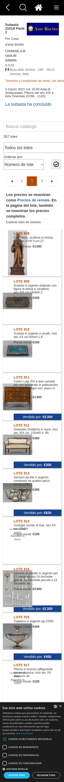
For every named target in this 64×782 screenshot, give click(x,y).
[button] (32, 769)
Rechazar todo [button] (46, 775)
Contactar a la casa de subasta (15, 55)
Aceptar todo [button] (17, 775)
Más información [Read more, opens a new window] (24, 733)
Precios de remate (33, 200)
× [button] (60, 706)
